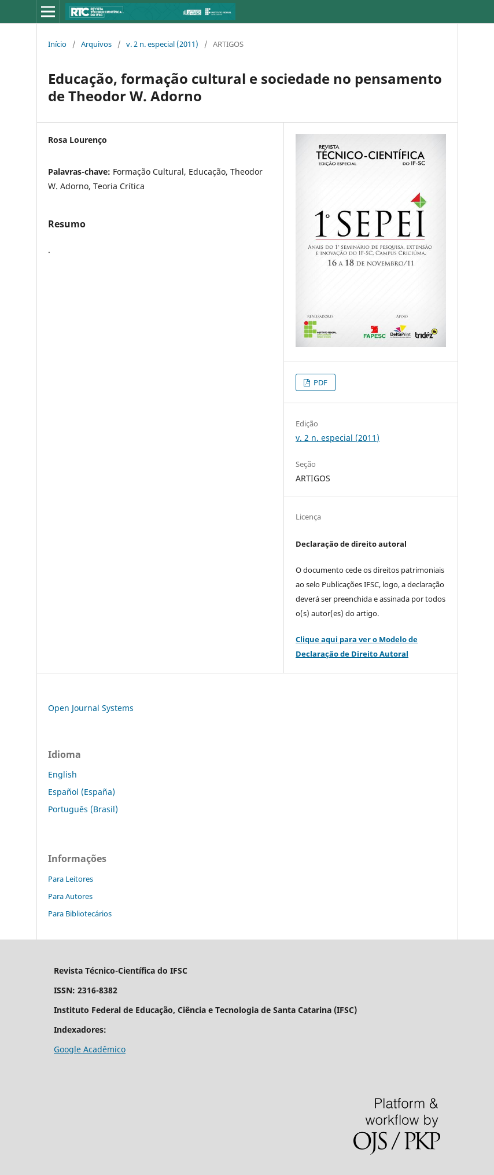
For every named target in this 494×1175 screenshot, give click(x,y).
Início (57, 44)
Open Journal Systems (91, 707)
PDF (319, 382)
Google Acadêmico (90, 1049)
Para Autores (70, 896)
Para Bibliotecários (80, 913)
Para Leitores (70, 879)
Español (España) (81, 791)
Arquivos (96, 44)
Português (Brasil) (83, 809)
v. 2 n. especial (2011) (162, 44)
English (62, 774)
